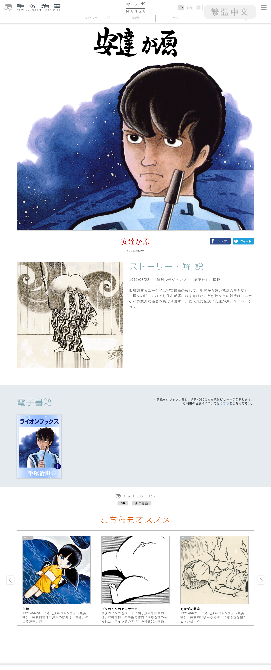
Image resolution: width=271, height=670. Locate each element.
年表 (175, 18)
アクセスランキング (96, 18)
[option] (56, 578)
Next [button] (261, 580)
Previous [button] (10, 580)
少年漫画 (141, 503)
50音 (135, 18)
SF (123, 503)
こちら (224, 403)
